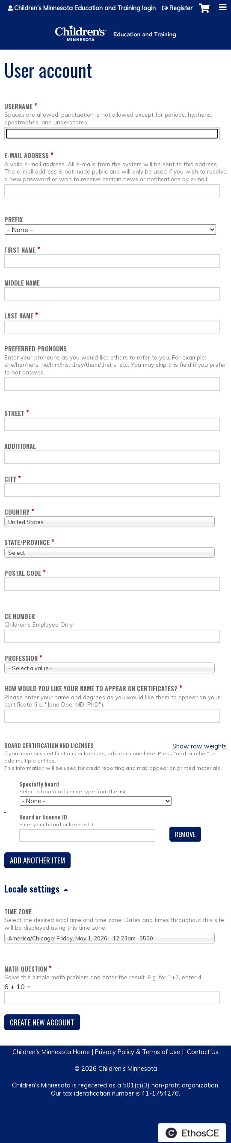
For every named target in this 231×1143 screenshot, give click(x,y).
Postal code (22, 573)
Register (180, 8)
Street (14, 413)
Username (18, 106)
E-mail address (26, 155)
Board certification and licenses (49, 746)
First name (20, 249)
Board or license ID (43, 817)
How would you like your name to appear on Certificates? (91, 688)
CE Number (19, 616)
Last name (18, 315)
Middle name (22, 282)
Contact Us (203, 1052)
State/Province (27, 542)
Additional (20, 446)
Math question (25, 968)
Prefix (13, 219)
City (10, 478)
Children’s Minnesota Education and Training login (85, 8)
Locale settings (31, 888)
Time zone (18, 911)
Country (17, 511)
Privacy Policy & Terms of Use (137, 1052)
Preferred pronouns (35, 348)
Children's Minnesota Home (51, 1052)
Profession (21, 658)
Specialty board (39, 784)
